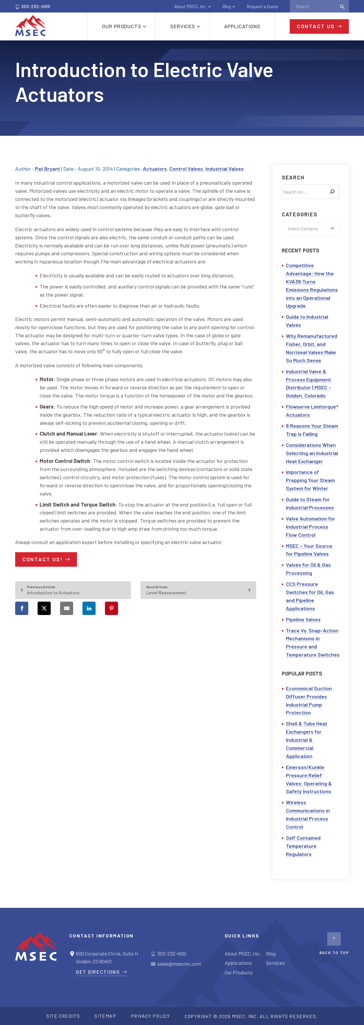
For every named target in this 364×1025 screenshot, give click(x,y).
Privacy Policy (150, 1016)
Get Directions (98, 972)
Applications (238, 963)
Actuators (155, 168)
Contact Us (316, 26)
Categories (299, 214)
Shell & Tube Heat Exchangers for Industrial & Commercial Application (306, 739)
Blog (226, 6)
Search (293, 177)
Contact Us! (42, 559)
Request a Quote (262, 6)
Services (275, 963)
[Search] (332, 191)
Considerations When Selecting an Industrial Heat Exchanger (312, 453)
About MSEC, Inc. (190, 6)
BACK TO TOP (334, 943)
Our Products (239, 972)
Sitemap (105, 1016)
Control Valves (186, 168)
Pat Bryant (48, 168)
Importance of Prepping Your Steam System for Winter (310, 480)
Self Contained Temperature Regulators (303, 846)
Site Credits (63, 1016)
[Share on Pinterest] (111, 608)
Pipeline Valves (303, 619)
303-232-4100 (32, 6)
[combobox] (311, 228)
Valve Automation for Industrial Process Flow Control (310, 526)
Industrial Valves (224, 168)
